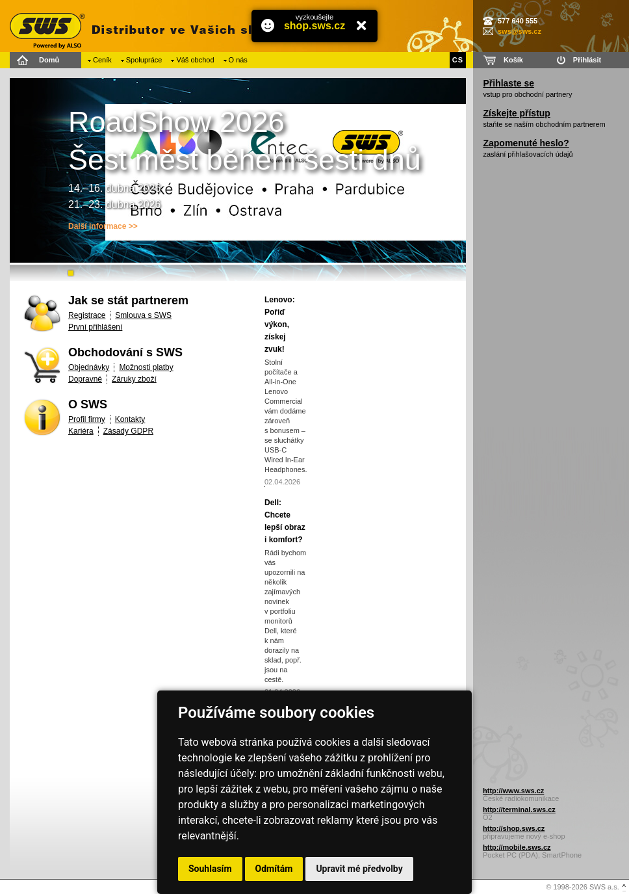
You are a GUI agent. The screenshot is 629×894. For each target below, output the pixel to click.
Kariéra (81, 431)
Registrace (86, 315)
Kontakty (130, 419)
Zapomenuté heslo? (526, 143)
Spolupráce (144, 60)
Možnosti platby (146, 367)
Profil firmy (86, 419)
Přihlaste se (508, 83)
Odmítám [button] (274, 868)
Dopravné (85, 379)
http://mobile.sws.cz (517, 847)
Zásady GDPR (128, 431)
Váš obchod (195, 60)
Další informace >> (103, 226)
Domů (49, 60)
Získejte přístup (516, 113)
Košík (513, 60)
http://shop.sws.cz (514, 828)
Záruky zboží (134, 379)
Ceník (102, 60)
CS (457, 60)
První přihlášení (95, 327)
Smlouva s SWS (143, 315)
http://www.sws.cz (513, 791)
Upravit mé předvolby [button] (359, 868)
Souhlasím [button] (210, 868)
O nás (238, 60)
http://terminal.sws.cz (519, 809)
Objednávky (88, 367)
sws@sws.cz (519, 31)
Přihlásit (587, 60)
